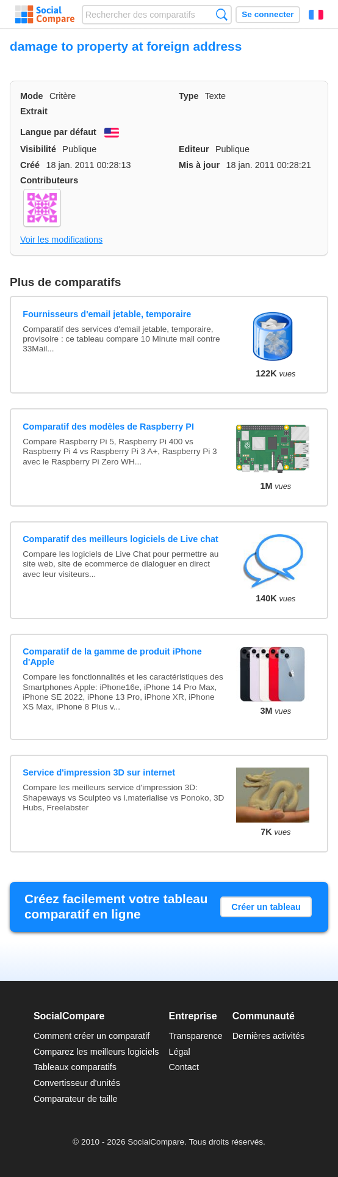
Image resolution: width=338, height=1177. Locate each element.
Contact (183, 1067)
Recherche (222, 14)
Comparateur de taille (76, 1099)
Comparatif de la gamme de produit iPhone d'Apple (112, 657)
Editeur (194, 149)
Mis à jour (199, 165)
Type (189, 96)
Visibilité (38, 149)
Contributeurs (49, 180)
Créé (30, 165)
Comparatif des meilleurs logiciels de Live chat (120, 539)
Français (316, 15)
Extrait (34, 111)
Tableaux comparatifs (75, 1067)
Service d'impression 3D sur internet (99, 772)
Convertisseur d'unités (77, 1083)
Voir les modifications (61, 239)
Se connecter (267, 14)
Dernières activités (268, 1036)
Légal (179, 1052)
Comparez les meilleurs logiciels (96, 1052)
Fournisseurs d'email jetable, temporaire (107, 314)
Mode (31, 96)
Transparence (195, 1036)
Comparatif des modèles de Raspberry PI (108, 426)
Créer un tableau (266, 907)
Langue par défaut (58, 132)
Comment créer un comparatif (91, 1036)
